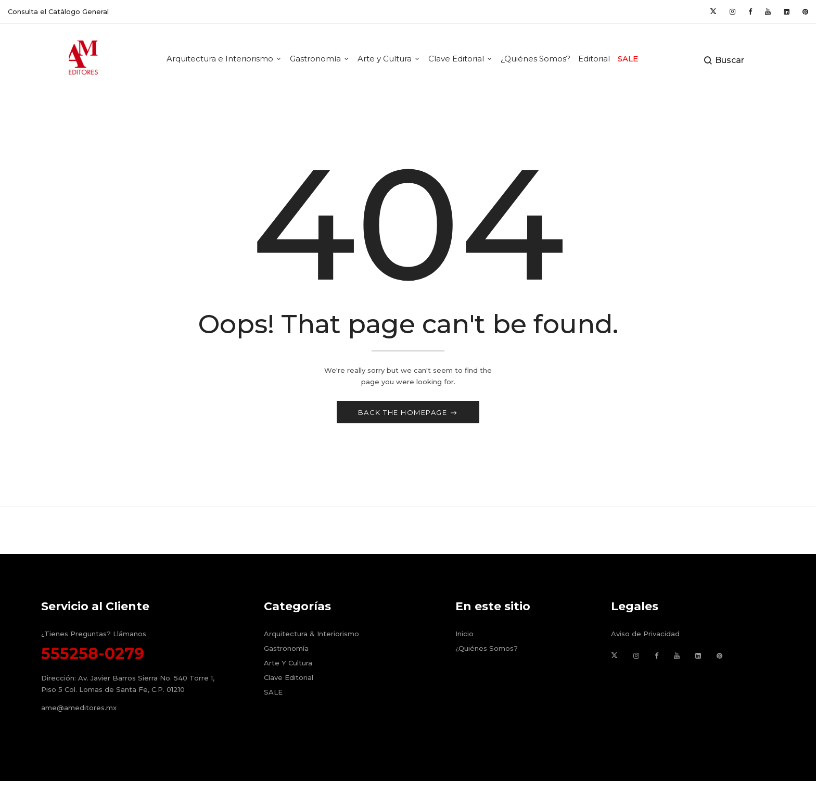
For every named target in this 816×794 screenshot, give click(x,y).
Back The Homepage (404, 414)
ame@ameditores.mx (79, 710)
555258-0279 (92, 655)
